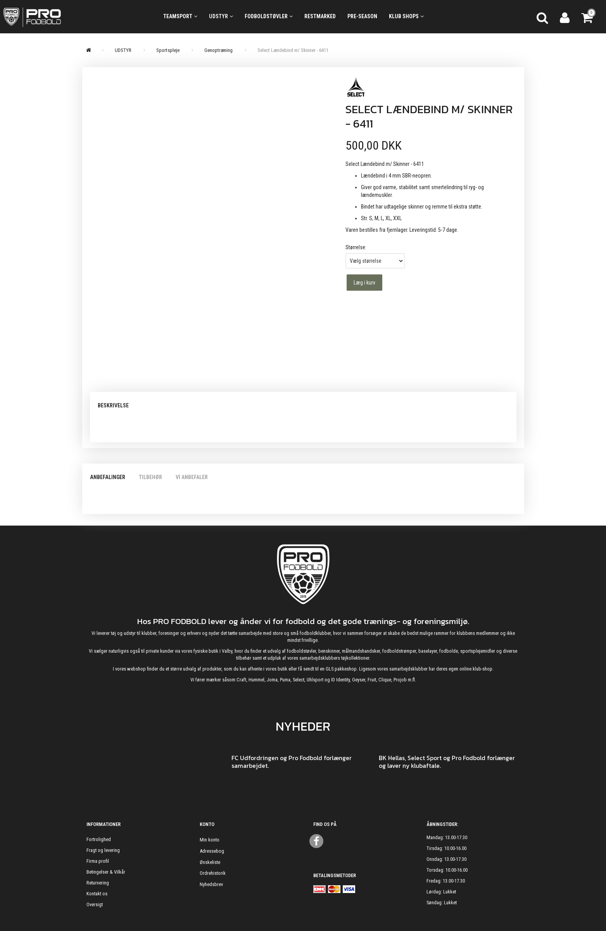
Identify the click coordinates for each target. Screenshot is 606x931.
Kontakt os (96, 894)
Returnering (97, 883)
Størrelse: (355, 247)
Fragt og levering (103, 850)
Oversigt (94, 904)
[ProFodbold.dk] (67, 16)
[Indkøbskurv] (587, 16)
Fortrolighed (98, 839)
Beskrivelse (113, 405)
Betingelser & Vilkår (105, 872)
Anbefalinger (107, 477)
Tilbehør (150, 477)
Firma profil (97, 861)
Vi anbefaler (192, 477)
